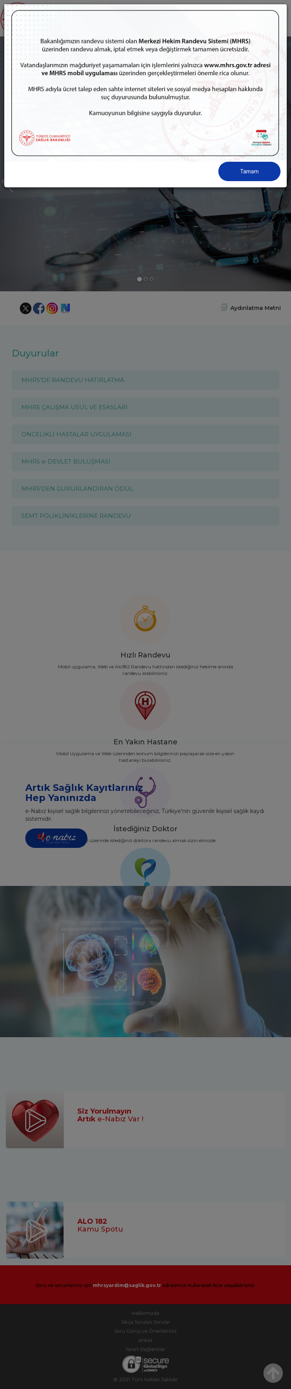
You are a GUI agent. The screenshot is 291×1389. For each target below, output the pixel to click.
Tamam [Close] (249, 171)
